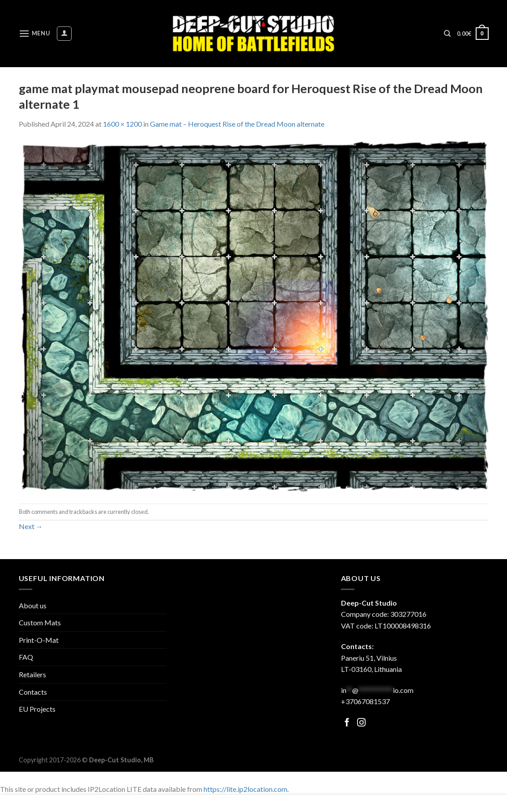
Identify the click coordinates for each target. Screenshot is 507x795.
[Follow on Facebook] (347, 723)
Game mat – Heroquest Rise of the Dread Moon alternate (237, 124)
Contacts (33, 692)
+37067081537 (365, 701)
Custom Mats (40, 622)
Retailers (32, 674)
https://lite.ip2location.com (245, 789)
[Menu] (34, 33)
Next (31, 526)
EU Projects (37, 709)
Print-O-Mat (39, 640)
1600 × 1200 (122, 124)
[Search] (447, 33)
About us (33, 605)
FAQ (26, 657)
